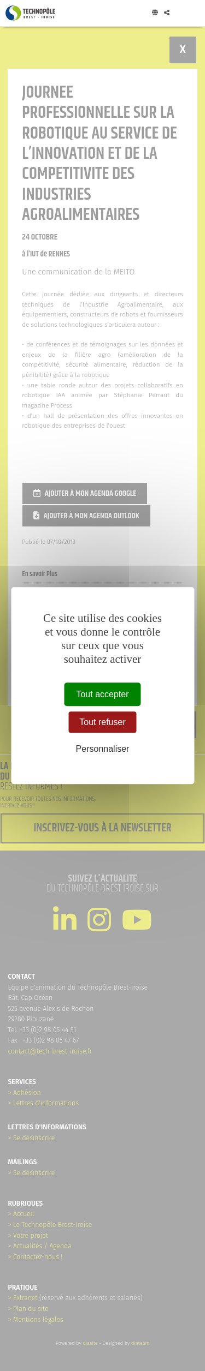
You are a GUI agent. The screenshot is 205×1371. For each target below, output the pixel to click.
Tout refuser (102, 722)
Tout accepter (102, 694)
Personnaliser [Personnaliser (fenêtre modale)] (103, 748)
